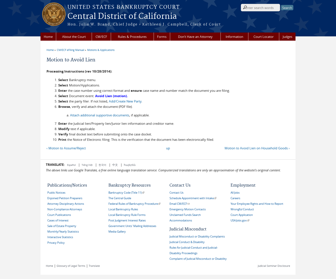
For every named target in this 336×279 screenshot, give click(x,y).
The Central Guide (119, 198)
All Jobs (235, 192)
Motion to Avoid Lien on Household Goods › (257, 148)
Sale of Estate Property (61, 226)
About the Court (74, 36)
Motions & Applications (101, 50)
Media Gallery (117, 231)
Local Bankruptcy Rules (123, 209)
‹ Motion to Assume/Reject (66, 148)
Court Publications (59, 215)
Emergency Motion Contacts (188, 209)
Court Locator (264, 36)
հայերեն (130, 164)
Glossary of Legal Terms (71, 265)
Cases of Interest (58, 220)
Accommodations (181, 220)
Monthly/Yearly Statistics (63, 231)
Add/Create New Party (124, 101)
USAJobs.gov (240, 220)
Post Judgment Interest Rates (127, 220)
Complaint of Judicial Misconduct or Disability (198, 259)
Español (71, 164)
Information (234, 36)
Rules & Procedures (132, 36)
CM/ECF (101, 36)
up (168, 148)
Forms (161, 36)
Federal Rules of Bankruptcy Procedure (134, 204)
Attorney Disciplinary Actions (65, 204)
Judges (287, 36)
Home (48, 36)
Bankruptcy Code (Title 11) (126, 192)
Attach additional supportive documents (99, 115)
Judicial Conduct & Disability (187, 242)
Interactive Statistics (60, 237)
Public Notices (56, 192)
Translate (94, 265)
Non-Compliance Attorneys (64, 209)
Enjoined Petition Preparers (64, 198)
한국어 (102, 164)
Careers (235, 198)
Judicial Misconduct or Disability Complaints (197, 236)
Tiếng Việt (87, 164)
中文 (115, 165)
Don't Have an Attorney (195, 36)
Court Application (242, 215)
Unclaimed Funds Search (185, 215)
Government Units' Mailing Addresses (132, 226)
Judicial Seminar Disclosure (274, 265)
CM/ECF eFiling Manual (70, 50)
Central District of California (122, 16)
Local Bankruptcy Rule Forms (127, 215)
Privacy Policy (56, 243)
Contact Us (176, 192)
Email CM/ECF (180, 204)
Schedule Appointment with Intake (193, 198)
